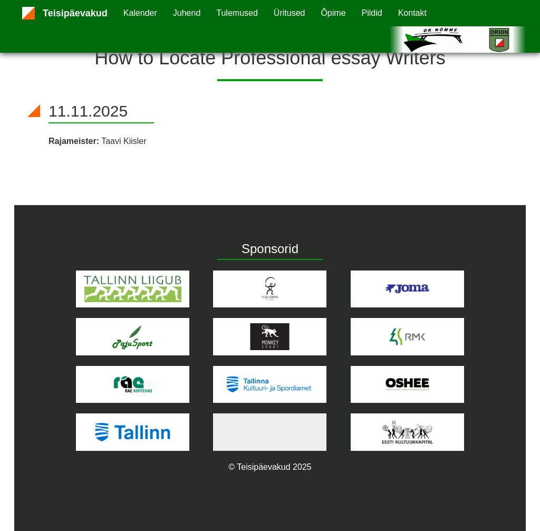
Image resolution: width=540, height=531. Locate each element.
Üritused (289, 12)
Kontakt (412, 12)
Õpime (333, 12)
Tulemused (237, 12)
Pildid (372, 12)
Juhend (187, 12)
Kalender (140, 12)
